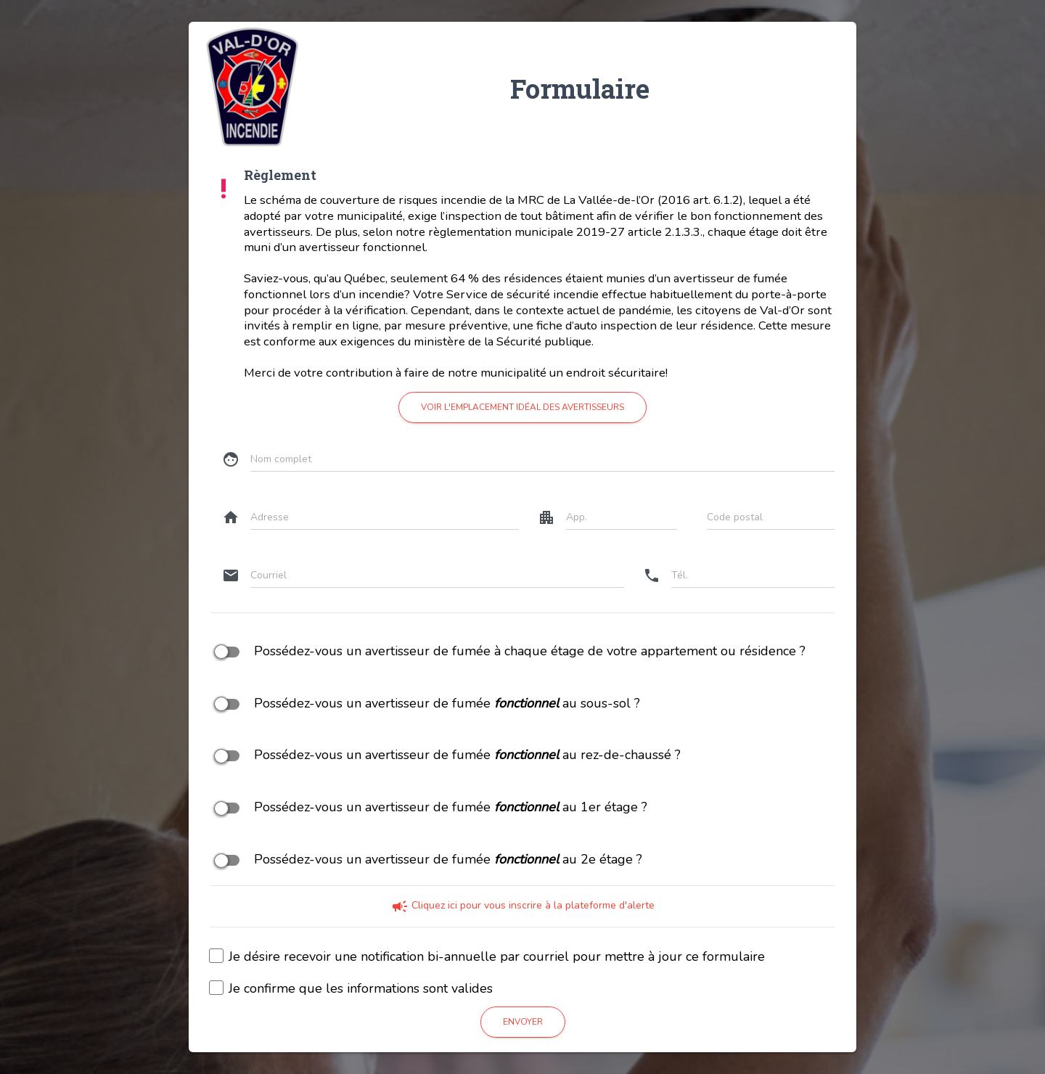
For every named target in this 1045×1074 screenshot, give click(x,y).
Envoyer (523, 1022)
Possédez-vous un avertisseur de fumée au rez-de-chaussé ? (445, 755)
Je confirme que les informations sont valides (351, 989)
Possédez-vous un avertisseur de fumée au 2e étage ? (426, 860)
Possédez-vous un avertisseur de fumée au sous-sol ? (425, 704)
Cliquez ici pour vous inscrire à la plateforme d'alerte (523, 905)
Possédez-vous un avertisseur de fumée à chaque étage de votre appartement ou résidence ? (508, 651)
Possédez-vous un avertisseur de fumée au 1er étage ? (428, 807)
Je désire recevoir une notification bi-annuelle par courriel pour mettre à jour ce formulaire (487, 957)
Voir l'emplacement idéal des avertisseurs (522, 407)
